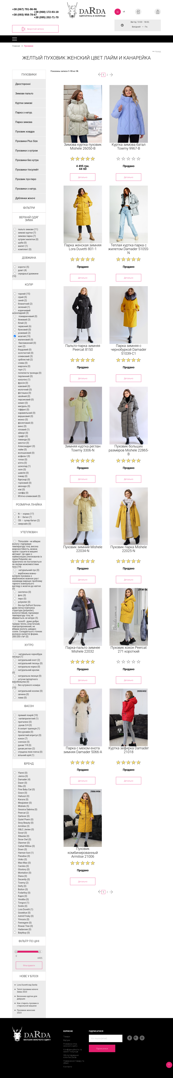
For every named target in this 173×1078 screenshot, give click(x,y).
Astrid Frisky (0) (26, 916)
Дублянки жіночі (25, 198)
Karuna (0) (23, 799)
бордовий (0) (24, 349)
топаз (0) (22, 459)
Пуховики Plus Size (26, 141)
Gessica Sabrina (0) (27, 809)
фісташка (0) (24, 393)
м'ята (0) (22, 463)
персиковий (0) (26, 399)
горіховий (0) (24, 483)
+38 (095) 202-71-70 (46, 17)
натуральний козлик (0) (30, 691)
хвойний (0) (24, 396)
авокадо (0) (24, 486)
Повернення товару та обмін (73, 1062)
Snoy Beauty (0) (26, 823)
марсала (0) (24, 366)
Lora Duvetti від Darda (27, 985)
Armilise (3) (23, 826)
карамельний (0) (26, 413)
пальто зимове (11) (28, 229)
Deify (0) (22, 886)
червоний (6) (24, 326)
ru (118, 11)
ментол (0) (23, 443)
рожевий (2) (24, 333)
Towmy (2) (23, 882)
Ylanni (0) (22, 773)
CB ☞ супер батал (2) (29, 520)
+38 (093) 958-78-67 (24, 14)
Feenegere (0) (25, 922)
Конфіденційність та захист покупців (72, 1050)
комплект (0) (24, 249)
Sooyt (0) (22, 833)
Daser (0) (22, 783)
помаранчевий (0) (27, 316)
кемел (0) (23, 403)
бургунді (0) (24, 479)
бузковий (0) (24, 329)
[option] (82, 114)
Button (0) (23, 889)
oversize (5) (24, 742)
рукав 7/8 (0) (24, 745)
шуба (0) (22, 242)
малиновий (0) (25, 339)
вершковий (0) (25, 416)
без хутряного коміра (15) (26, 686)
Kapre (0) (22, 896)
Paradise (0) (24, 856)
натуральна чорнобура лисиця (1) (27, 655)
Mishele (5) (23, 806)
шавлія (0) (23, 473)
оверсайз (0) (24, 524)
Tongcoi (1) (23, 902)
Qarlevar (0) (24, 816)
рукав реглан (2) (26, 748)
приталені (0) (25, 722)
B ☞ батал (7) (25, 517)
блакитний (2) (25, 303)
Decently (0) (24, 879)
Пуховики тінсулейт (27, 169)
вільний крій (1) (26, 755)
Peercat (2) (23, 813)
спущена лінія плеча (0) (30, 752)
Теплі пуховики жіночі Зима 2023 (27, 990)
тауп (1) (22, 369)
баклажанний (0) (27, 343)
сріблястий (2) (25, 359)
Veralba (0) (23, 899)
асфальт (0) (24, 456)
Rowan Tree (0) (25, 926)
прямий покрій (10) (28, 715)
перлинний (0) (25, 376)
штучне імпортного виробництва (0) (25, 680)
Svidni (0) (22, 906)
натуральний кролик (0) (25, 671)
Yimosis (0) (23, 919)
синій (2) (22, 300)
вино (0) (22, 426)
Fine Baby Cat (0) (26, 789)
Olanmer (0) (24, 842)
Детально (82, 177)
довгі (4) (22, 270)
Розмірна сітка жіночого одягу (70, 1045)
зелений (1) (24, 307)
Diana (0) (22, 876)
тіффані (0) (23, 409)
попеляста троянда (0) (29, 373)
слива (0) (23, 363)
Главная (16, 46)
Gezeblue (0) (24, 912)
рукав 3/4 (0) (25, 725)
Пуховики (28, 46)
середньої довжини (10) (25, 274)
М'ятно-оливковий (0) (29, 496)
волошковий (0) (26, 453)
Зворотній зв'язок (33, 29)
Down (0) (22, 849)
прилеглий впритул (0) (29, 735)
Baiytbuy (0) (24, 932)
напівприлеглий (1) (28, 718)
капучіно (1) (24, 379)
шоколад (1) (24, 466)
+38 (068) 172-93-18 (46, 12)
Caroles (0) (23, 866)
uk (124, 11)
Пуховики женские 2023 (26, 1011)
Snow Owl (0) (24, 839)
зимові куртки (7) (27, 232)
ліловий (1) (24, 429)
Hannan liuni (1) (26, 852)
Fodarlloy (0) (24, 892)
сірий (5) (22, 297)
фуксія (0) (23, 383)
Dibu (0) (22, 786)
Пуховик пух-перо (25, 179)
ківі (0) (21, 489)
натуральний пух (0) (28, 570)
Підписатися (102, 1048)
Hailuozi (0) (23, 796)
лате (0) (22, 469)
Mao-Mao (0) (24, 862)
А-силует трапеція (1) (29, 728)
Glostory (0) (24, 869)
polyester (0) (24, 602)
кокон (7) (23, 738)
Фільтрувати (29, 965)
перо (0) (22, 598)
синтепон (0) (24, 592)
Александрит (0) (26, 446)
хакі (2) (21, 346)
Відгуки (66, 1040)
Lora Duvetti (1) (25, 909)
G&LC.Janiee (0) (26, 829)
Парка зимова (23, 122)
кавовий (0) (24, 386)
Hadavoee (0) (24, 929)
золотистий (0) (25, 353)
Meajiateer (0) (25, 803)
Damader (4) (24, 779)
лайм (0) (22, 449)
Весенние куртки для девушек (27, 997)
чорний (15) (24, 294)
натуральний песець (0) (30, 663)
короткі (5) (23, 267)
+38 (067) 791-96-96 (24, 9)
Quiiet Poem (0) (25, 819)
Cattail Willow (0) (26, 846)
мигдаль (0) (24, 406)
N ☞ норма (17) (26, 514)
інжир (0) (22, 476)
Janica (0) (23, 776)
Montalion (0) (24, 872)
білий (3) (22, 323)
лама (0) (22, 697)
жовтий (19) (24, 336)
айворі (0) (23, 433)
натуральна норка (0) (29, 666)
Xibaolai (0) (23, 836)
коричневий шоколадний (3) (21, 311)
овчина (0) (23, 694)
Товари (66, 1036)
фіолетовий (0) (25, 423)
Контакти (67, 1066)
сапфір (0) (23, 493)
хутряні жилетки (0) (28, 239)
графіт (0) (23, 436)
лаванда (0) (24, 439)
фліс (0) (22, 595)
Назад (156, 51)
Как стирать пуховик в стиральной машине (28, 1004)
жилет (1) (23, 246)
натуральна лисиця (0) (29, 676)
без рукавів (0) (25, 732)
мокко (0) (23, 419)
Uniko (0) (22, 859)
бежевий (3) (24, 319)
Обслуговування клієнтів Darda (71, 1056)
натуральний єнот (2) (29, 660)
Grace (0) (22, 793)
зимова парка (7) (27, 236)
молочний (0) (25, 389)
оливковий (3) (25, 356)
